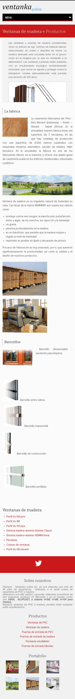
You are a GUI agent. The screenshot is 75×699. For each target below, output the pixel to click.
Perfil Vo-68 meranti (17, 549)
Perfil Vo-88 (13, 521)
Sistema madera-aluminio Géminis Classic (29, 530)
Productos (56, 31)
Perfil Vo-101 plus (15, 526)
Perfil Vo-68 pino (15, 516)
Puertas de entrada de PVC (37, 632)
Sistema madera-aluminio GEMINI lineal (27, 535)
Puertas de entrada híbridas (37, 646)
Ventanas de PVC (37, 622)
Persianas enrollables (37, 641)
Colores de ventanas (18, 545)
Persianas (11, 540)
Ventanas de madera (37, 627)
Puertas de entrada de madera (37, 636)
